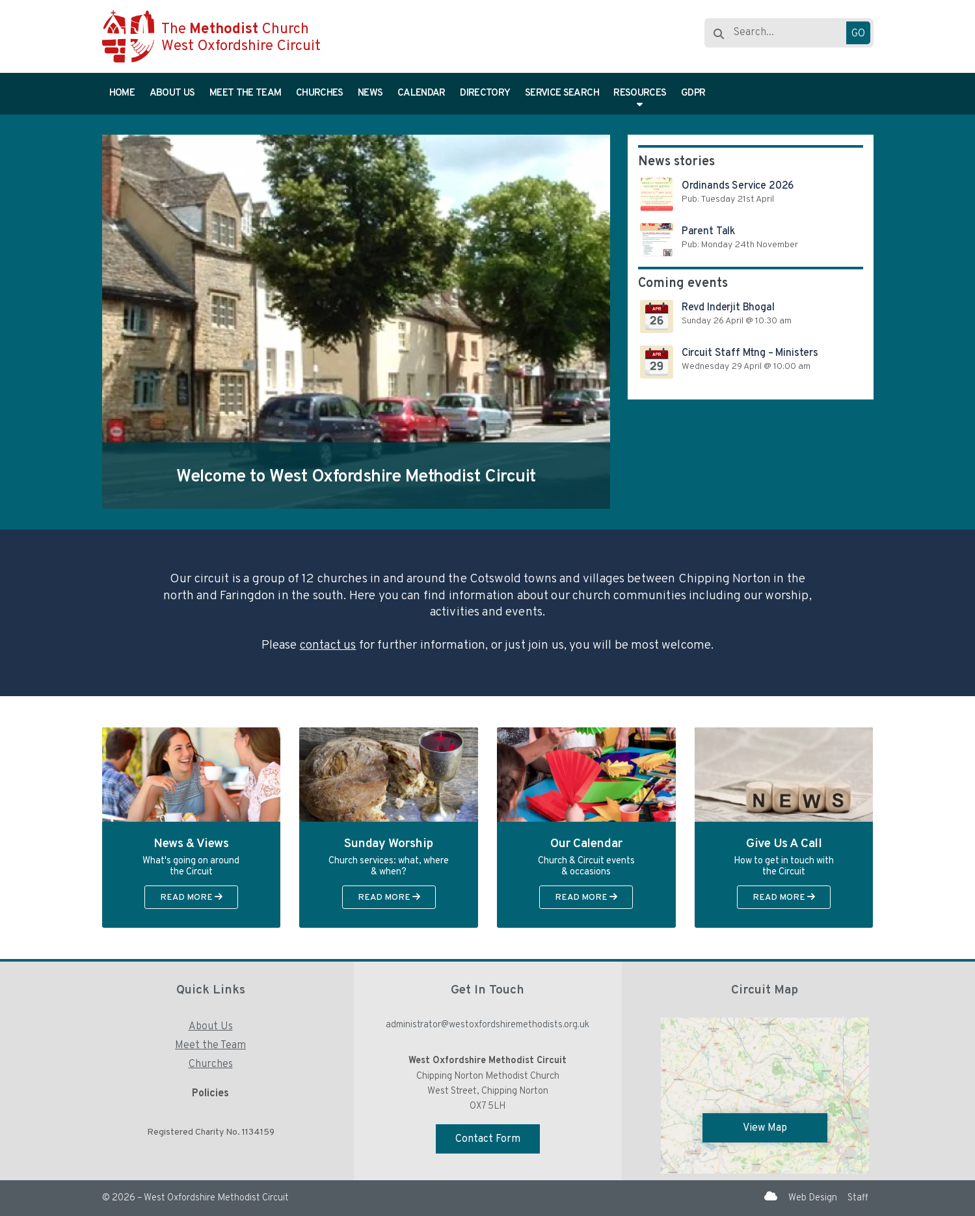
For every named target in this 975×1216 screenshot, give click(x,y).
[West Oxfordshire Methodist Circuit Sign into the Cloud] (770, 1197)
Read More (191, 897)
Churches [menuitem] (319, 93)
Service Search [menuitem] (562, 93)
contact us (328, 645)
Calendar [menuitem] (421, 93)
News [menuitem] (370, 93)
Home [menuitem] (122, 93)
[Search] (780, 32)
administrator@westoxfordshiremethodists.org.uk (487, 1025)
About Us (211, 1026)
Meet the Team (210, 1045)
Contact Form (487, 1139)
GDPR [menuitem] (693, 93)
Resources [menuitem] (639, 93)
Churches (211, 1064)
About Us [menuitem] (172, 93)
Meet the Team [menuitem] (245, 93)
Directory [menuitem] (485, 93)
